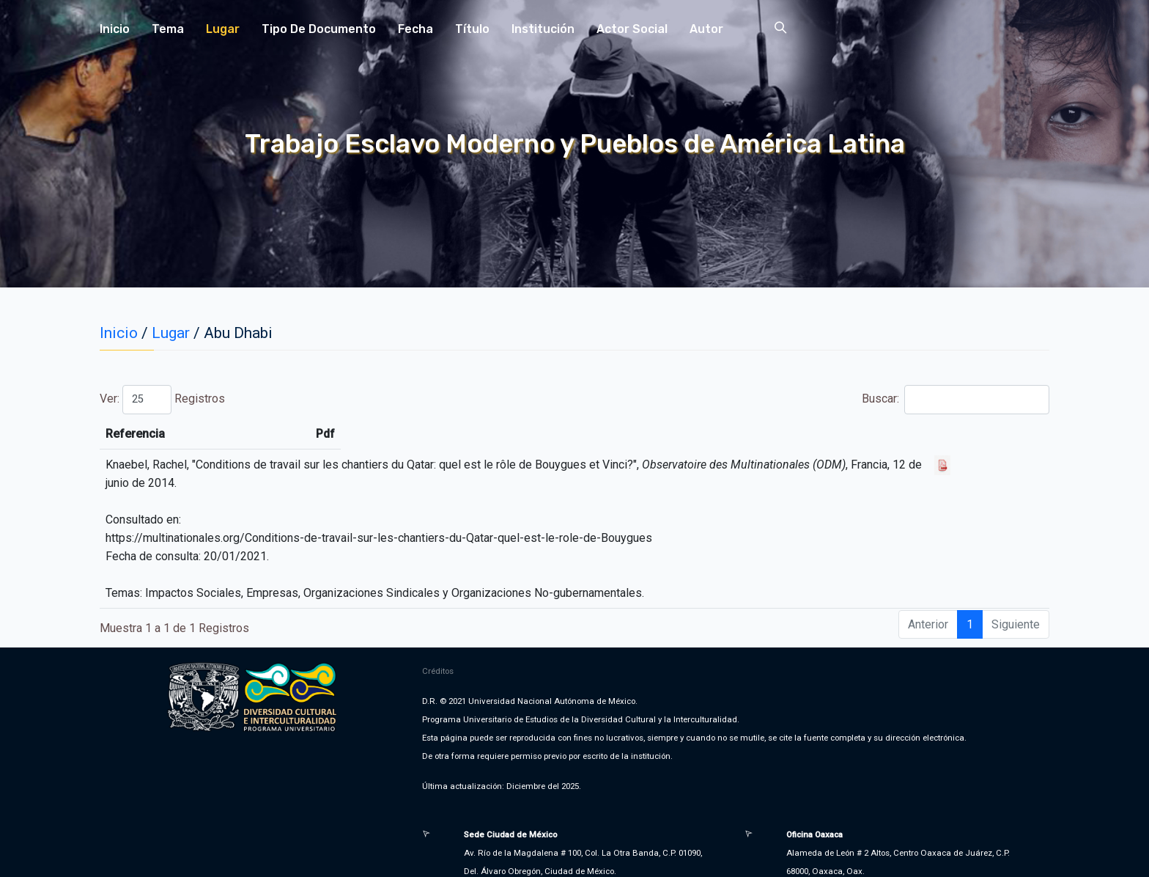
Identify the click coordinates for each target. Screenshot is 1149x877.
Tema (168, 29)
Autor (706, 29)
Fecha (415, 29)
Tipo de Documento (319, 29)
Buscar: (955, 399)
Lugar (223, 29)
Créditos (438, 652)
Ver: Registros (162, 399)
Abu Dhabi (238, 333)
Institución (542, 29)
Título (472, 29)
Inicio (115, 29)
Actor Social (632, 29)
